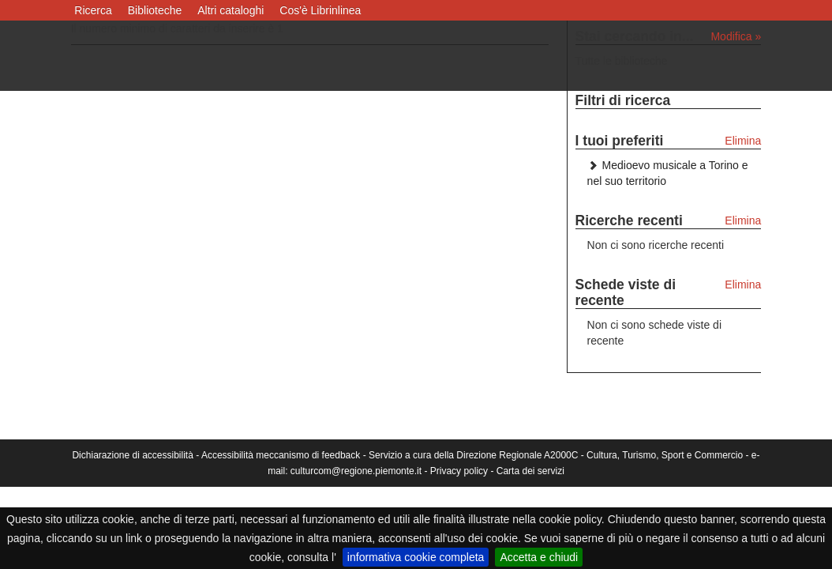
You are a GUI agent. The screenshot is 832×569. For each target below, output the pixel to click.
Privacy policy (459, 471)
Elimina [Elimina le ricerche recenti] (743, 220)
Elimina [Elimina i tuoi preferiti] (743, 140)
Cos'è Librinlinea (320, 10)
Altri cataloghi (230, 10)
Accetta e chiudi (539, 557)
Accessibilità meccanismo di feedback (280, 455)
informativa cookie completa (416, 557)
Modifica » (735, 36)
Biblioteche (155, 10)
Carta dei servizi (530, 471)
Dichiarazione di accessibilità (132, 455)
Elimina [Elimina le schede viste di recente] (743, 284)
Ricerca (92, 10)
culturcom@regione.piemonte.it (356, 471)
